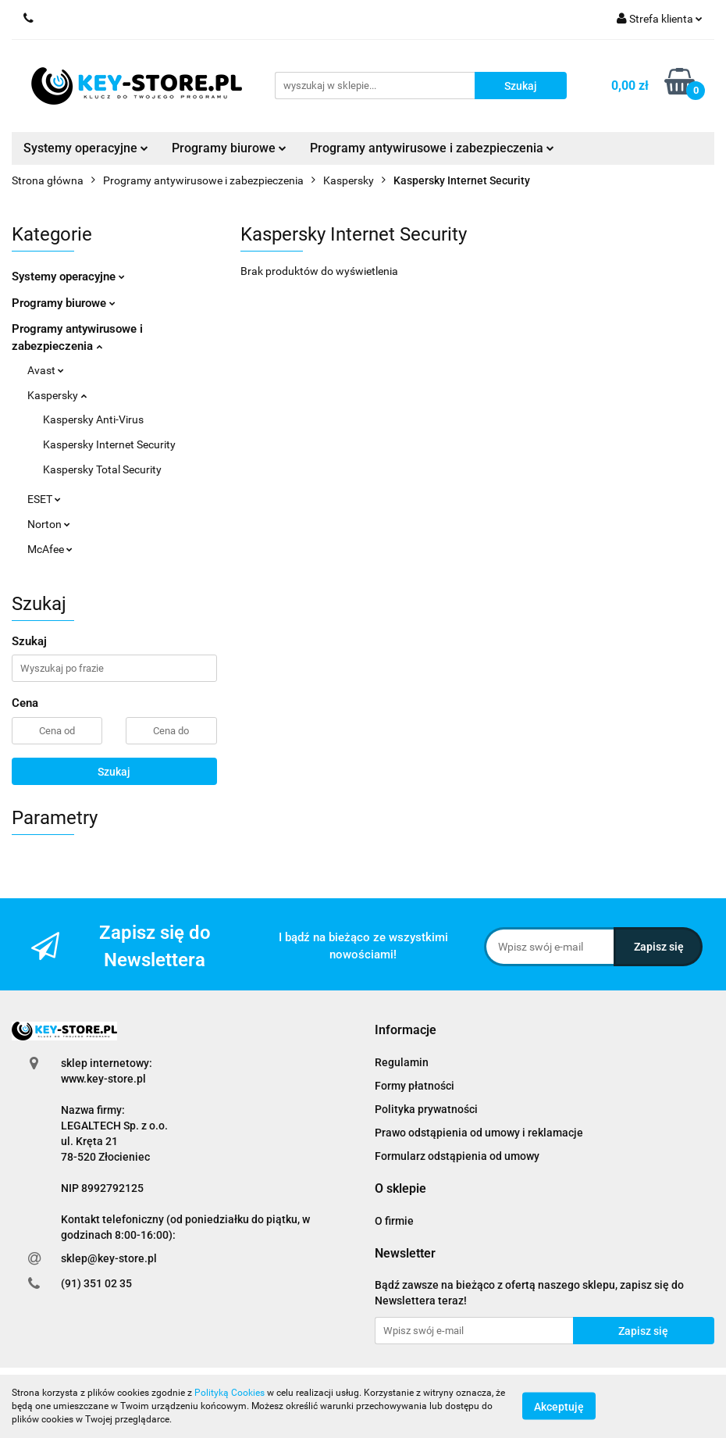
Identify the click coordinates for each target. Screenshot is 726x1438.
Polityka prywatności (426, 1109)
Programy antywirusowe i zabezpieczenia (432, 148)
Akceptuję (559, 1407)
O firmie (394, 1221)
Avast (45, 370)
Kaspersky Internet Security (109, 444)
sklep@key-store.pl (109, 1258)
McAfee (50, 549)
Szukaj (114, 771)
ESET (44, 499)
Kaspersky (57, 395)
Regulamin (402, 1062)
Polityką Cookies (229, 1392)
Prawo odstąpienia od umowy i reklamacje (479, 1132)
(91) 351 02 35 (96, 1283)
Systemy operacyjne (85, 148)
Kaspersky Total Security (102, 469)
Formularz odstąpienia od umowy (457, 1156)
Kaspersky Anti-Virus (93, 419)
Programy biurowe (229, 148)
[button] (405, 1030)
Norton (48, 524)
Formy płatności (414, 1085)
